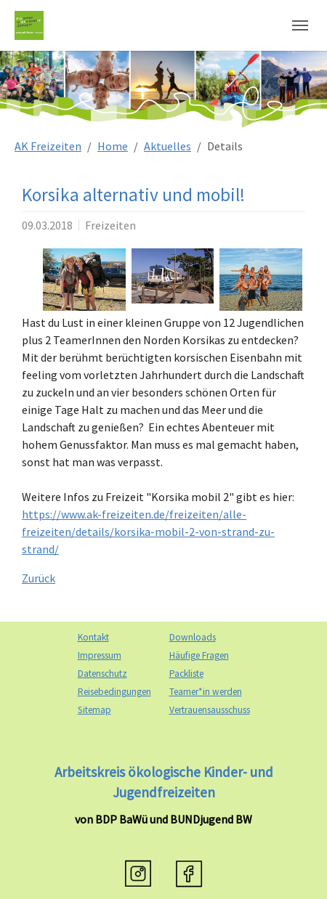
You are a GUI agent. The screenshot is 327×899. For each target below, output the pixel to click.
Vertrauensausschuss (209, 710)
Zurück (38, 578)
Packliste (186, 673)
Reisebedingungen (114, 692)
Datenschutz (102, 673)
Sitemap (94, 710)
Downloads (192, 637)
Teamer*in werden (205, 692)
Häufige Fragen (199, 655)
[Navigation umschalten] (300, 25)
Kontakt (93, 637)
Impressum (99, 655)
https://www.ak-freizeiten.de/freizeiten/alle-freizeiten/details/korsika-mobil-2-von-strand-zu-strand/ (148, 531)
